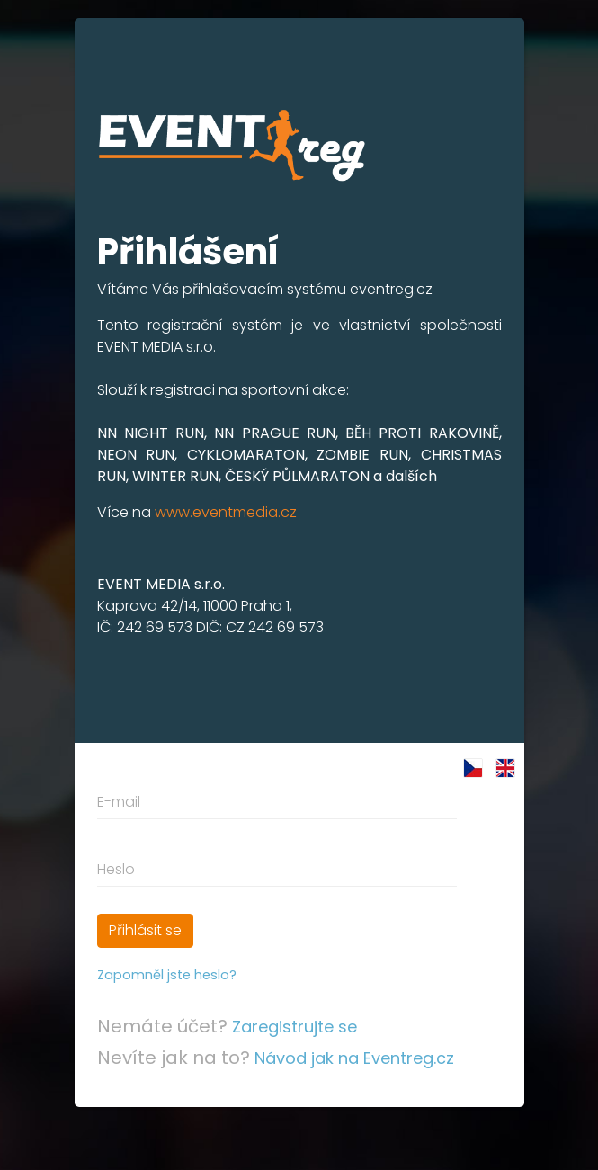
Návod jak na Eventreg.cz (354, 1058)
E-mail (118, 801)
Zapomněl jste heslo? (167, 975)
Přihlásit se (145, 930)
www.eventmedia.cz (226, 512)
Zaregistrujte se (294, 1026)
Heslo (116, 869)
